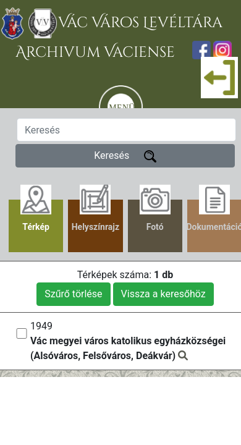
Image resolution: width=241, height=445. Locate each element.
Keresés (125, 156)
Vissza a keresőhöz (163, 294)
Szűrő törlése (73, 294)
